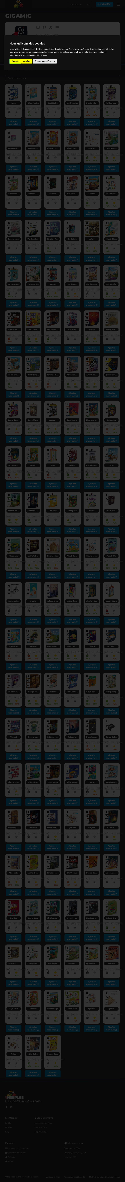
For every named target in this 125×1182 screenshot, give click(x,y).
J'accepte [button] (15, 61)
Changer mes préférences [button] (45, 61)
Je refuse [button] (26, 61)
